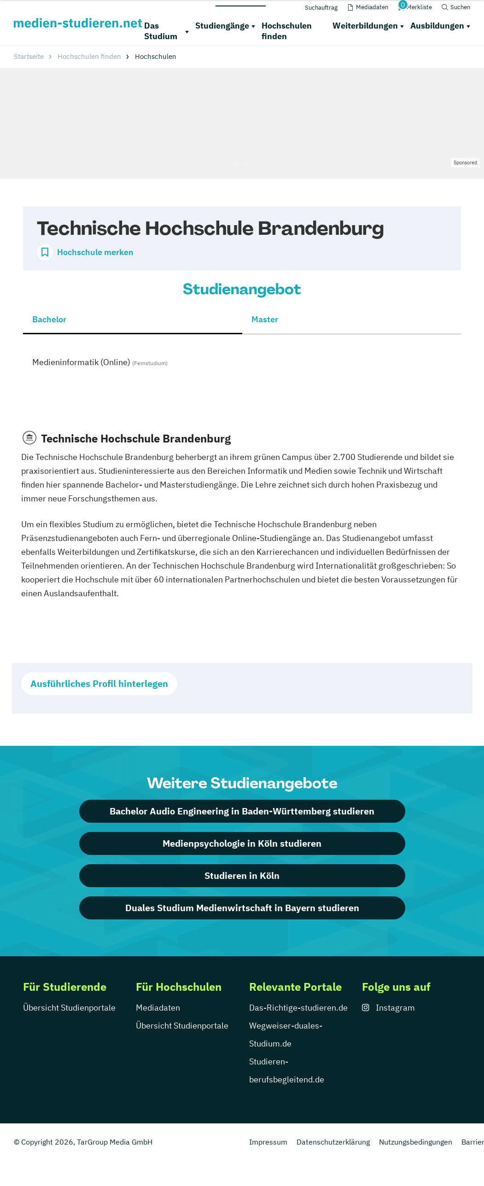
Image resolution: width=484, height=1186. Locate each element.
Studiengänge (222, 25)
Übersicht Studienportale (69, 1007)
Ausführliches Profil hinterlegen (99, 683)
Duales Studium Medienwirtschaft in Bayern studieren (242, 907)
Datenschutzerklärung (333, 1141)
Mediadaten (158, 1007)
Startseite (29, 56)
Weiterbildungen (365, 25)
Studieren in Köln (242, 875)
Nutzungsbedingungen (415, 1141)
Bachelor (49, 319)
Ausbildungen (437, 25)
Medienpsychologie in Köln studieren (242, 843)
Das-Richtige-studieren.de (298, 1007)
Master (264, 319)
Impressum (268, 1141)
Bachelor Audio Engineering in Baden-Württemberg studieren (242, 811)
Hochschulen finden (287, 30)
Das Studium (160, 30)
